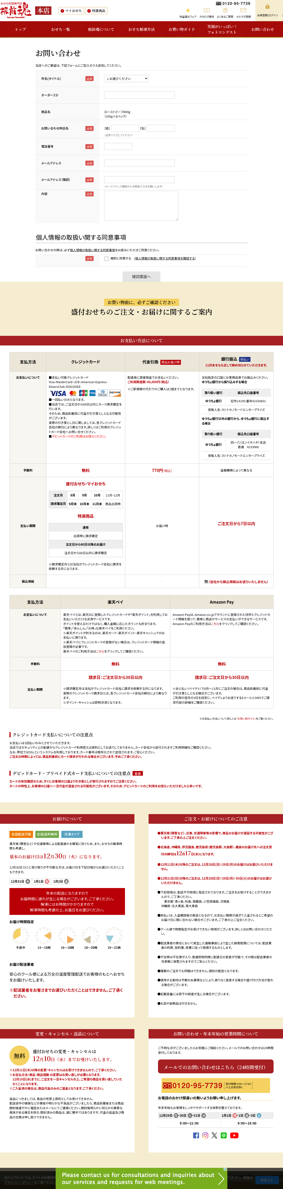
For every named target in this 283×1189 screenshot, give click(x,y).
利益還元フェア (187, 16)
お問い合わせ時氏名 (55, 128)
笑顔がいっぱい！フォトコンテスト (222, 29)
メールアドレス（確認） (56, 179)
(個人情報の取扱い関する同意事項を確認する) (165, 258)
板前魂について (101, 29)
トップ (20, 29)
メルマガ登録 (243, 16)
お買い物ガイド (182, 29)
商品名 (45, 112)
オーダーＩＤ (49, 95)
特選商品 (98, 10)
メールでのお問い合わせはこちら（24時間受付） (216, 1067)
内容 (44, 193)
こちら (100, 651)
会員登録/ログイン (267, 15)
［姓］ (107, 128)
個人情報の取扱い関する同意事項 (92, 250)
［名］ (143, 128)
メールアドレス (51, 163)
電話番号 (47, 146)
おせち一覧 (60, 29)
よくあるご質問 (225, 16)
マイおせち (73, 10)
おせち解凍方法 (141, 29)
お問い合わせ (262, 29)
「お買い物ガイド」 (246, 718)
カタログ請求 (206, 16)
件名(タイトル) (51, 78)
